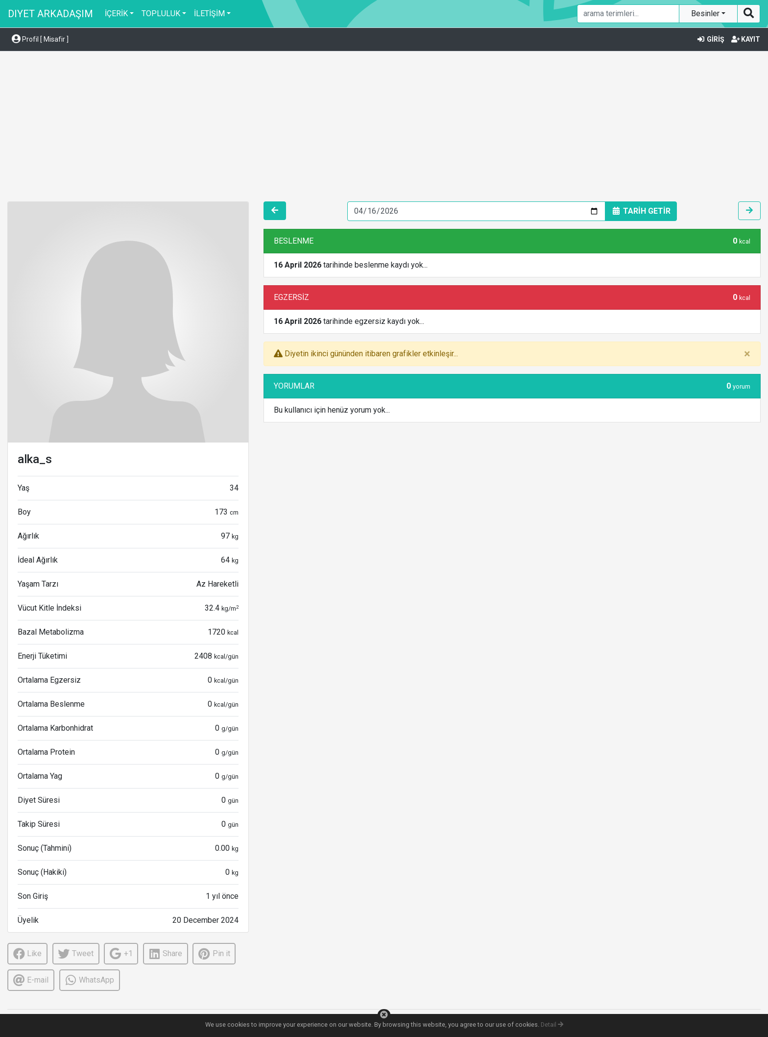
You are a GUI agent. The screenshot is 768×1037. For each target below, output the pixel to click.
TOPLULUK (161, 13)
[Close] (747, 354)
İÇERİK (116, 13)
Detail (552, 1024)
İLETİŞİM (209, 13)
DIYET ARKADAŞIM (50, 14)
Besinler (706, 13)
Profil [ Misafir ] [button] (40, 39)
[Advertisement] (384, 128)
